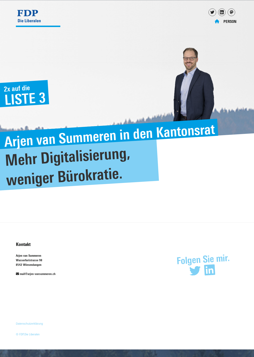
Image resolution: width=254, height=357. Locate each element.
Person (230, 21)
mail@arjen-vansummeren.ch (36, 274)
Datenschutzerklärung (29, 323)
